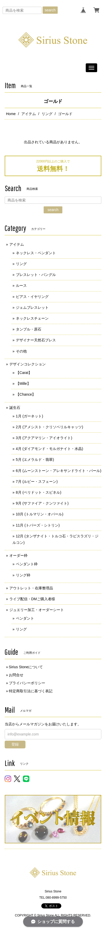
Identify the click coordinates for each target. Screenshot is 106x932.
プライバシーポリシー (27, 683)
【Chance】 (26, 394)
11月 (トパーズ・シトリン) (38, 525)
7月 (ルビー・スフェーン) (37, 481)
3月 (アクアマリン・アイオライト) (44, 438)
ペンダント (25, 618)
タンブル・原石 (28, 329)
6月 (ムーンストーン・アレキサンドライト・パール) (58, 471)
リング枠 (23, 575)
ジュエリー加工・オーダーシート (36, 610)
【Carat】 (24, 373)
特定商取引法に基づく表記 (30, 691)
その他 (21, 351)
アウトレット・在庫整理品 (31, 588)
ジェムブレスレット (32, 307)
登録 (15, 744)
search (50, 10)
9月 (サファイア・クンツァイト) (42, 503)
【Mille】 (23, 383)
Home (11, 114)
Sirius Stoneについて (26, 667)
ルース (21, 285)
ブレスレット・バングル (36, 275)
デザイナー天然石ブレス (36, 340)
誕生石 (14, 407)
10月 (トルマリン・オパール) (39, 514)
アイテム (28, 114)
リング (47, 114)
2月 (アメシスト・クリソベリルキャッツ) (49, 427)
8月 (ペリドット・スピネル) (38, 492)
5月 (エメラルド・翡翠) (35, 459)
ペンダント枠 (27, 564)
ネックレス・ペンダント (36, 253)
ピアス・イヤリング (32, 297)
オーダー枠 (18, 555)
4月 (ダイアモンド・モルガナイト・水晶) (49, 449)
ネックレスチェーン (32, 318)
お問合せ (16, 675)
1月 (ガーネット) (29, 416)
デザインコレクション (27, 364)
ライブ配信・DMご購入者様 (32, 599)
